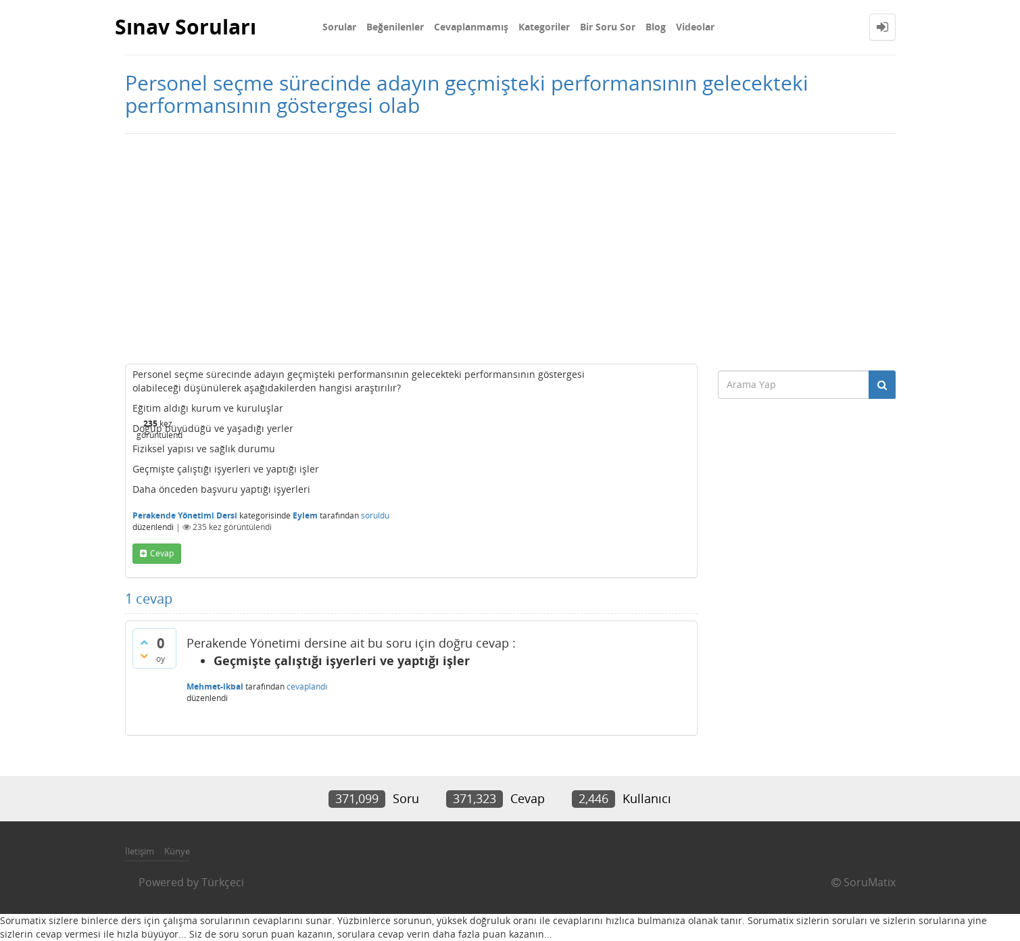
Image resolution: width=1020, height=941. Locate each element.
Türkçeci (222, 882)
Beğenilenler (395, 26)
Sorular (339, 26)
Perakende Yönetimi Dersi (184, 515)
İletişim (139, 851)
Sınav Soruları (185, 27)
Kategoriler (544, 26)
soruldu (375, 515)
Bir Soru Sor (607, 26)
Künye (177, 851)
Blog (656, 26)
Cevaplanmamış (471, 26)
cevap (162, 553)
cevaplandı (307, 686)
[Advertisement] (510, 248)
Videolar (695, 26)
